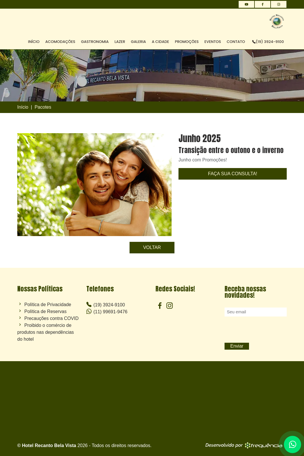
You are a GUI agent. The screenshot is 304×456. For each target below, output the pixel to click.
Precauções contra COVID (51, 318)
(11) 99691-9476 (107, 311)
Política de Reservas (45, 311)
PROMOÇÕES (187, 41)
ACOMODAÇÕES (60, 41)
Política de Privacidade (47, 304)
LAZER (120, 41)
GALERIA (138, 41)
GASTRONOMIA (95, 41)
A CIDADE (160, 41)
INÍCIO (33, 41)
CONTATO (236, 41)
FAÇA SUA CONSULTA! (232, 173)
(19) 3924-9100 (268, 41)
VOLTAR (152, 247)
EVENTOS (212, 41)
